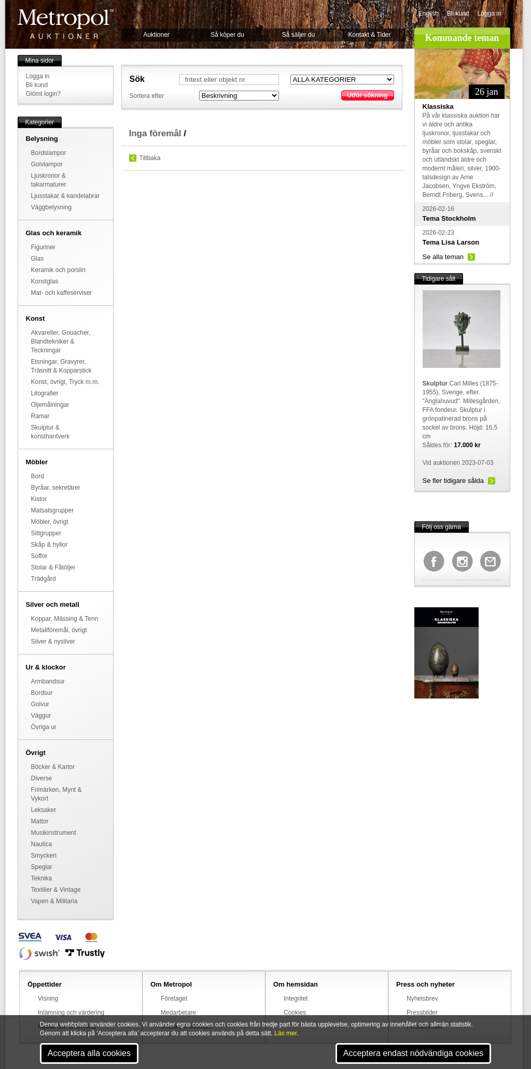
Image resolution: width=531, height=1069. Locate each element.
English (428, 13)
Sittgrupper (46, 533)
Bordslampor (48, 152)
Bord (37, 476)
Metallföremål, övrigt (59, 630)
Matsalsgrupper (52, 510)
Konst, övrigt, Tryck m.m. (65, 382)
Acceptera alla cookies (89, 1053)
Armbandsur (48, 681)
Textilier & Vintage (56, 889)
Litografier (45, 393)
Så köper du (227, 34)
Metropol (66, 24)
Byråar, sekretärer (55, 487)
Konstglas (45, 281)
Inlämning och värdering (71, 1012)
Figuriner (43, 247)
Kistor (39, 499)
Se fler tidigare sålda (453, 480)
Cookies (295, 1012)
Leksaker (44, 810)
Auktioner (156, 34)
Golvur (40, 704)
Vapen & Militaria (54, 901)
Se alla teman (443, 257)
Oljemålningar (50, 404)
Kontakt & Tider (369, 34)
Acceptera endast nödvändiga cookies (413, 1053)
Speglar (41, 867)
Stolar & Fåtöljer (53, 567)
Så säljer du (298, 34)
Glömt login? (43, 93)
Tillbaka (150, 158)
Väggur (41, 715)
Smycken (44, 855)
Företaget (174, 998)
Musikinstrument (53, 832)
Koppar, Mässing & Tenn (65, 618)
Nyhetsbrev (422, 998)
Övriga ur (44, 727)
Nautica (41, 844)
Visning (48, 998)
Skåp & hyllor (49, 544)
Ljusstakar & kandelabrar (65, 195)
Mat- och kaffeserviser (61, 292)
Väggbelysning (51, 207)
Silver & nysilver (53, 641)
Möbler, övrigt (49, 521)
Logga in (489, 13)
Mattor (40, 821)
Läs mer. (286, 1033)
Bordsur (42, 692)
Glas (37, 258)
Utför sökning (367, 95)
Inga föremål (155, 133)
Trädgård (43, 578)
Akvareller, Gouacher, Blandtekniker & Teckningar (61, 341)
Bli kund (458, 13)
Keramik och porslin (58, 270)
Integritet (296, 998)
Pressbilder (422, 1012)
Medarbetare (178, 1012)
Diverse (41, 778)
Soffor (39, 556)
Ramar (40, 416)
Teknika (41, 878)
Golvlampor (47, 164)
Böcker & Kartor (53, 767)
